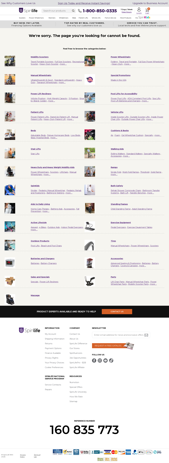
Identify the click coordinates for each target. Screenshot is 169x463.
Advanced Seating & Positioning (125, 263)
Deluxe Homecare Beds (58, 135)
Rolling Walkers (118, 154)
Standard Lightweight (64, 80)
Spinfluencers (76, 353)
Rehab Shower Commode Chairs (126, 190)
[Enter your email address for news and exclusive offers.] (121, 335)
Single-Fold (116, 172)
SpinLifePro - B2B (78, 362)
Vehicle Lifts (96, 18)
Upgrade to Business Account (150, 3)
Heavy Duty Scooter (48, 64)
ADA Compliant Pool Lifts (139, 98)
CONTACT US (117, 311)
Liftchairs (64, 172)
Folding (114, 62)
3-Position (73, 98)
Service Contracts (53, 385)
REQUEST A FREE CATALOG (108, 346)
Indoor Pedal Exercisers (72, 227)
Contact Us (75, 334)
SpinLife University (78, 392)
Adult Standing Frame (142, 209)
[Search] (73, 11)
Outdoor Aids (54, 227)
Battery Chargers (49, 263)
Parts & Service (110, 18)
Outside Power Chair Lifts (133, 119)
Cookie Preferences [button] (54, 367)
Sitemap (73, 401)
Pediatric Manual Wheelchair (52, 190)
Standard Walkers (134, 154)
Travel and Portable (128, 62)
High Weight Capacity (57, 98)
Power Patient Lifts (40, 117)
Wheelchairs (63, 18)
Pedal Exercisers (118, 227)
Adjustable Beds (38, 135)
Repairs (48, 389)
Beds (74, 18)
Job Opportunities (78, 358)
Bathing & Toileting (55, 193)
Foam (117, 135)
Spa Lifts (156, 98)
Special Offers (76, 387)
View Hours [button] (127, 12)
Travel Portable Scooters (42, 62)
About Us (74, 339)
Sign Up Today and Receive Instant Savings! (84, 3)
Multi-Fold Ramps (131, 172)
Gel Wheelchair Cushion (132, 135)
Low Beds (75, 135)
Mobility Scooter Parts (138, 284)
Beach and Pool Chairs (51, 246)
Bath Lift (124, 193)
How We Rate (76, 396)
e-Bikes (42, 227)
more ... (63, 64)
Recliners (52, 18)
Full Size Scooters (63, 62)
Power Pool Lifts (118, 98)
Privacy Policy (23, 456)
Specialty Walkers (152, 154)
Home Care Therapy (40, 209)
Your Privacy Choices (54, 362)
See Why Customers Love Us (18, 3)
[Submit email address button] (147, 335)
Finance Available (53, 353)
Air (112, 135)
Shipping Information (54, 339)
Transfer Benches (138, 193)
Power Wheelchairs (36, 18)
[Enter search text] (58, 10)
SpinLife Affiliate (77, 367)
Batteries (35, 263)
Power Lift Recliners (49, 282)
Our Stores (74, 348)
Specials (34, 282)
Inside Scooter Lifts (120, 117)
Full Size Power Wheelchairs (151, 62)
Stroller (34, 190)
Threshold (144, 172)
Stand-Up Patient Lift (60, 117)
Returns (48, 343)
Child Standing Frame (121, 209)
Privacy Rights (51, 358)
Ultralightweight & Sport (42, 80)
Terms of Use (37, 456)
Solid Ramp (156, 172)
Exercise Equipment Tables (139, 227)
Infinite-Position (38, 98)
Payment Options (53, 348)
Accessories (116, 156)
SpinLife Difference (78, 343)
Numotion (74, 382)
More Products (125, 18)
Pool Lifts (35, 246)
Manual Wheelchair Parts (137, 282)
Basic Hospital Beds (40, 138)
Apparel (34, 227)
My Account (50, 334)
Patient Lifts (83, 18)
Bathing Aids (56, 209)
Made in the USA (118, 80)
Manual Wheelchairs (120, 246)
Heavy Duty (117, 64)
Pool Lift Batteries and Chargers (125, 101)
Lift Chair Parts (117, 282)
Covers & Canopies (129, 266)
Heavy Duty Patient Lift (55, 119)
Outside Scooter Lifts (140, 117)
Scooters (22, 18)
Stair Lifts (35, 154)
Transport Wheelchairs (47, 82)
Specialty (149, 135)
